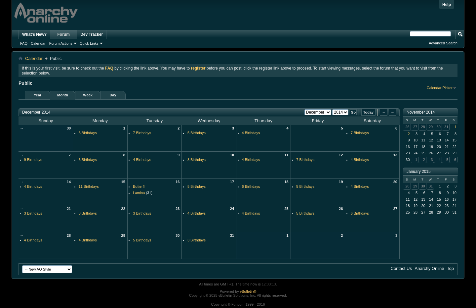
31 (232, 235)
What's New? (34, 34)
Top (450, 268)
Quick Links (89, 43)
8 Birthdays (196, 160)
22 (123, 209)
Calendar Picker (440, 88)
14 (69, 182)
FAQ (23, 43)
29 (123, 235)
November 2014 (421, 112)
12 (341, 155)
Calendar (38, 43)
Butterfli (139, 186)
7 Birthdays (142, 133)
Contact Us (401, 268)
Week (88, 95)
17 (232, 182)
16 (177, 182)
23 (177, 209)
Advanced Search (443, 43)
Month (62, 95)
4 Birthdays (251, 133)
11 (286, 155)
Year (37, 95)
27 (395, 209)
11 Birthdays (89, 186)
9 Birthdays (33, 160)
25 (286, 209)
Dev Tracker (91, 34)
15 (123, 182)
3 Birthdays (33, 213)
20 (395, 182)
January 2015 (419, 171)
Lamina (139, 193)
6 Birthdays (251, 186)
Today (368, 112)
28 (69, 235)
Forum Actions (60, 43)
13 (395, 155)
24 (232, 209)
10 (232, 155)
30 (69, 128)
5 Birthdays (88, 133)
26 (341, 209)
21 (69, 209)
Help (446, 4)
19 (341, 182)
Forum (64, 34)
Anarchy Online (429, 268)
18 (286, 182)
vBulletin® (248, 291)
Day (112, 95)
